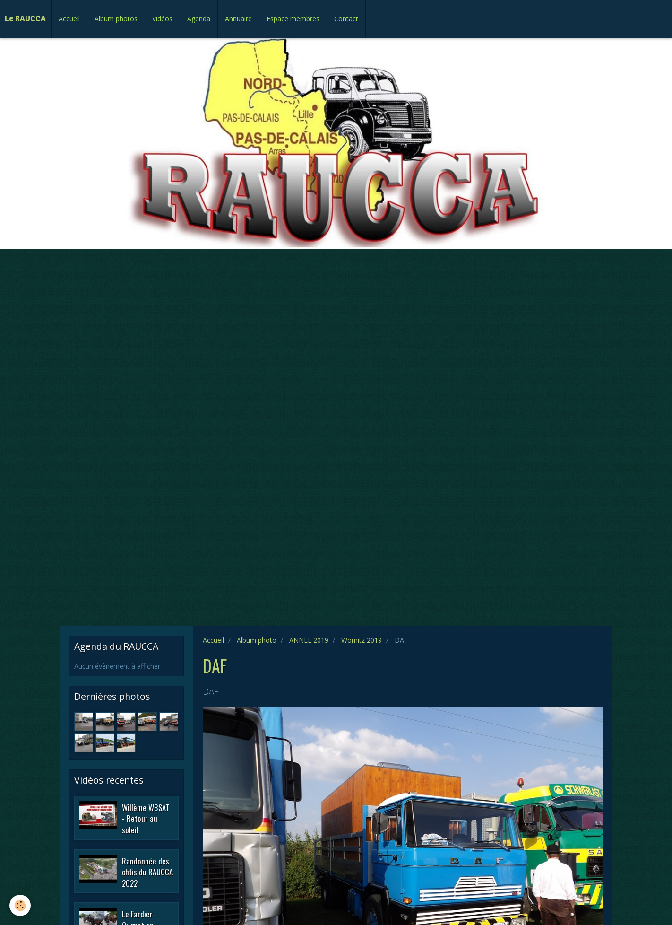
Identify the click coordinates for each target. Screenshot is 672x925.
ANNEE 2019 (308, 640)
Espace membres (293, 18)
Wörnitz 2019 (361, 640)
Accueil (69, 18)
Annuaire (238, 18)
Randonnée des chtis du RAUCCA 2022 (147, 872)
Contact (346, 18)
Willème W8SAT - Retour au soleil (145, 818)
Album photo (256, 640)
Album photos (116, 18)
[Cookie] (20, 905)
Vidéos (162, 18)
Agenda (198, 18)
